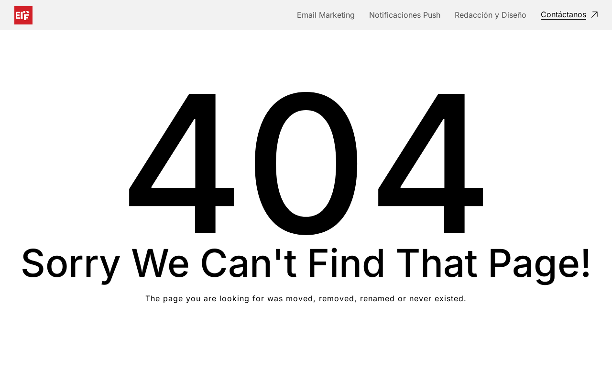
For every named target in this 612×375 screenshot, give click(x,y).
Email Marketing (326, 15)
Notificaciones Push (404, 15)
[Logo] (23, 15)
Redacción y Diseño (490, 15)
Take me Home (306, 337)
